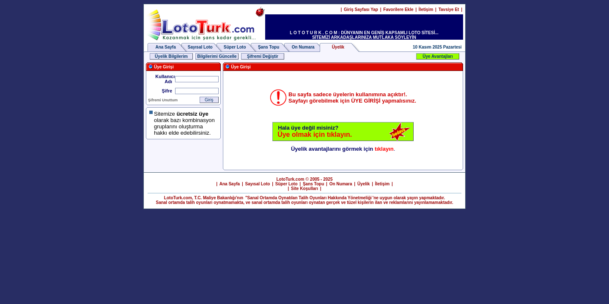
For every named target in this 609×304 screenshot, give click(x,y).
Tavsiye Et (449, 9)
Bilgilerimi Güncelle (216, 56)
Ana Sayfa (165, 47)
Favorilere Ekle (398, 9)
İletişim (426, 9)
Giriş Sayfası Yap (361, 9)
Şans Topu (268, 47)
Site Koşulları (304, 188)
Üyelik (363, 184)
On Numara (303, 47)
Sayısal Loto (200, 47)
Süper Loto (235, 47)
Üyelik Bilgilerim (171, 56)
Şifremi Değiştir (262, 56)
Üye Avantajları (437, 56)
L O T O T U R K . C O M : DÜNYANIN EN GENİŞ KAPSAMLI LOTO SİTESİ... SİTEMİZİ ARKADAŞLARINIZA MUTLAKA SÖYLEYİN (364, 35)
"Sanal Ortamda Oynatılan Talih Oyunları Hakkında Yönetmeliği (308, 197)
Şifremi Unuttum (163, 100)
